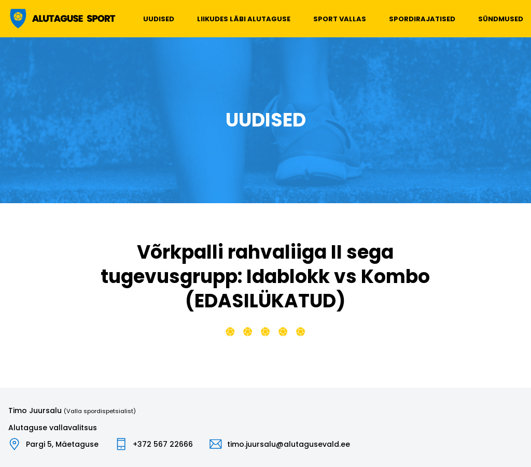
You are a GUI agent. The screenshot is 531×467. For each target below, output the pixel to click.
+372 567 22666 (163, 444)
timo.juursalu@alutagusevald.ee (288, 444)
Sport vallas (339, 19)
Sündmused (500, 19)
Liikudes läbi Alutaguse (243, 19)
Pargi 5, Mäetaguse (62, 444)
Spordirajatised (422, 19)
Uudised (158, 19)
